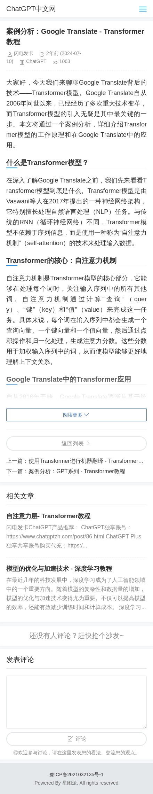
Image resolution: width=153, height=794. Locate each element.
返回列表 (73, 443)
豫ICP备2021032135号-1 (76, 774)
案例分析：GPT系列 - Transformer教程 (77, 471)
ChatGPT (36, 61)
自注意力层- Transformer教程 (48, 516)
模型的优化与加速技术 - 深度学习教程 (59, 568)
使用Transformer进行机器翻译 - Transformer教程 (89, 461)
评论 (81, 739)
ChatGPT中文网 (31, 9)
